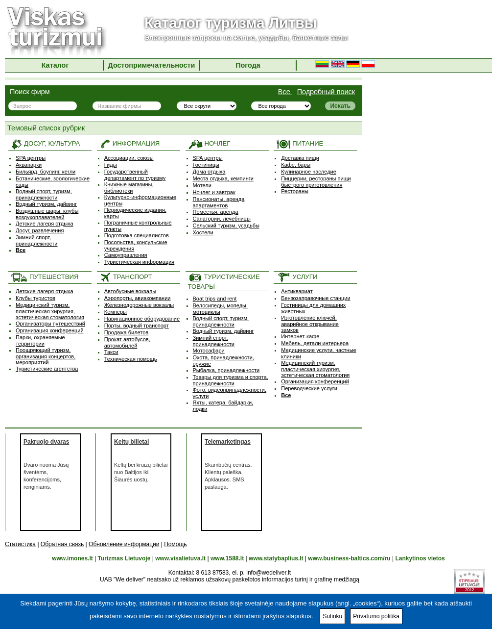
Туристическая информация (139, 262)
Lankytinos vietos (420, 558)
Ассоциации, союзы (129, 158)
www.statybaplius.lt (276, 558)
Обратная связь (62, 544)
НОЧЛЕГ (209, 143)
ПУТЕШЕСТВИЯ (45, 276)
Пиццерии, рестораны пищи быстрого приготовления (316, 182)
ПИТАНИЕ (299, 143)
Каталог (55, 65)
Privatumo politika (376, 616)
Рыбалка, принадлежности (226, 370)
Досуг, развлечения (40, 230)
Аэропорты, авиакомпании (137, 298)
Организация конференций (50, 330)
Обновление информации (124, 544)
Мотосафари (209, 350)
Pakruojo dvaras (46, 441)
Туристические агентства (47, 369)
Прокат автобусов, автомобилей (127, 342)
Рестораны (294, 191)
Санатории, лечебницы (222, 219)
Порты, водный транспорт (136, 325)
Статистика (20, 544)
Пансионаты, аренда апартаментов (219, 202)
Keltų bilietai (131, 441)
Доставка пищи (300, 158)
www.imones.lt (72, 558)
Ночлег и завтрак (214, 192)
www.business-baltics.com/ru (349, 558)
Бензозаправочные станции (315, 298)
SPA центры (31, 158)
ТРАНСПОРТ (125, 276)
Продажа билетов (126, 332)
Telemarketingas (228, 441)
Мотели (202, 185)
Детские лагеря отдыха (44, 223)
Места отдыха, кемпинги (223, 178)
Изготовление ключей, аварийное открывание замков (310, 324)
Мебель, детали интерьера (315, 343)
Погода (247, 65)
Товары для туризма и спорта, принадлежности (230, 380)
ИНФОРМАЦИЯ (129, 143)
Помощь (175, 544)
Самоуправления (125, 255)
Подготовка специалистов (136, 235)
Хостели (203, 232)
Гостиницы (206, 165)
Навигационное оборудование (142, 319)
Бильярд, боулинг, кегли (45, 172)
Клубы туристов (35, 298)
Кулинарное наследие (308, 172)
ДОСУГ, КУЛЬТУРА (45, 143)
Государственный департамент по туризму (135, 175)
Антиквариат (296, 291)
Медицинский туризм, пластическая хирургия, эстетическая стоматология (50, 311)
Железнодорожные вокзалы (139, 305)
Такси (111, 352)
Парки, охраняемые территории (40, 340)
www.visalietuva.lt (180, 558)
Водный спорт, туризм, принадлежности (44, 194)
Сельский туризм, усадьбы (226, 225)
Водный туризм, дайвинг (46, 204)
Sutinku (332, 616)
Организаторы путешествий (50, 324)
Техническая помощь (130, 359)
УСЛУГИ (296, 276)
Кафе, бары (295, 165)
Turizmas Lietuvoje (124, 558)
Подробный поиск (326, 92)
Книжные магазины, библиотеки (129, 187)
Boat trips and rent (215, 299)
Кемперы (115, 312)
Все (285, 92)
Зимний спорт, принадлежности (36, 240)
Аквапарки (29, 165)
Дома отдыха (209, 172)
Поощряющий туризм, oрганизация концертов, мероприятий (45, 356)
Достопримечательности (151, 65)
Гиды (110, 165)
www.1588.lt (227, 558)
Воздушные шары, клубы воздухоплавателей (47, 214)
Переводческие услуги (309, 388)
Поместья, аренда (215, 212)
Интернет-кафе (300, 336)
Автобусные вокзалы (130, 291)
